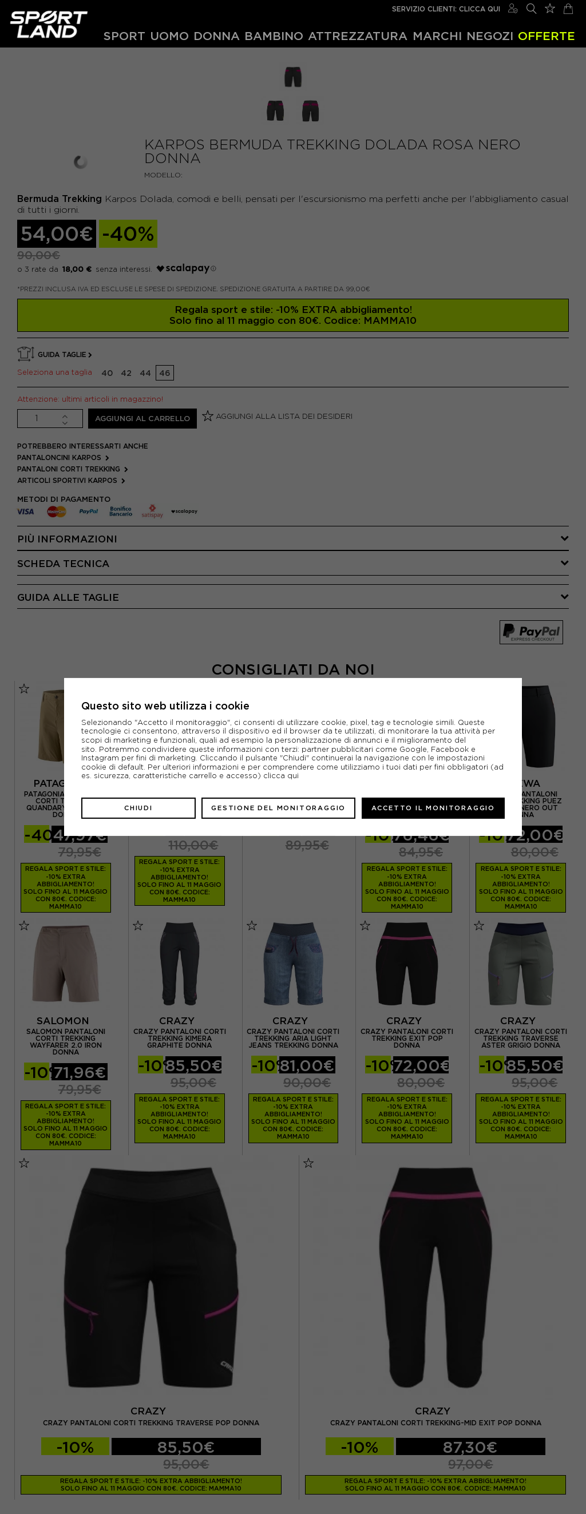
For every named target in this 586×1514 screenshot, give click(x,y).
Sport (124, 35)
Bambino (273, 35)
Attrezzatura (357, 35)
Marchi (437, 35)
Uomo (169, 35)
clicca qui (281, 775)
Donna (216, 35)
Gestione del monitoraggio (278, 807)
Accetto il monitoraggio (433, 807)
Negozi (489, 35)
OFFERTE (546, 35)
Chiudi (138, 807)
